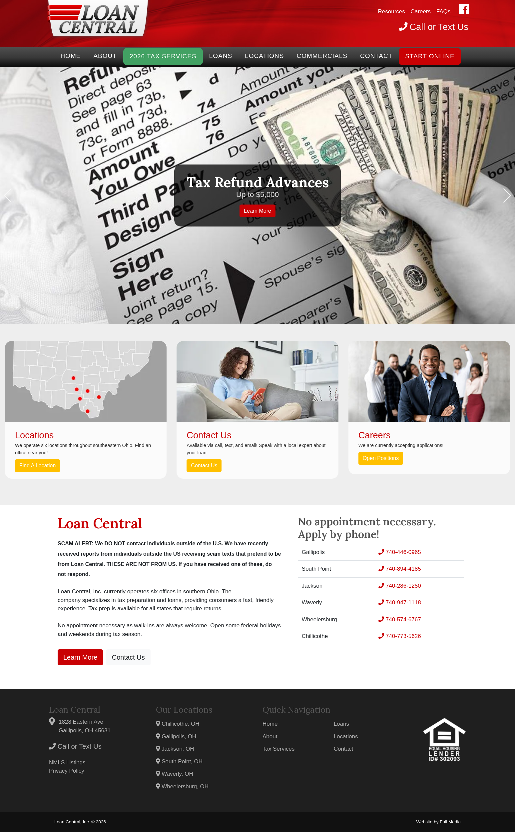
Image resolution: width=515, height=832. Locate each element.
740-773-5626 (399, 636)
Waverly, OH (174, 774)
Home (70, 55)
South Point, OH (179, 761)
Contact (376, 55)
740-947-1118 (399, 602)
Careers (421, 11)
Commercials (321, 55)
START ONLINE (429, 56)
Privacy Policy (66, 771)
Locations (264, 55)
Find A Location (37, 465)
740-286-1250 (399, 586)
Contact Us (204, 465)
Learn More (257, 211)
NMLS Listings (67, 762)
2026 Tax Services (163, 56)
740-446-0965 (399, 552)
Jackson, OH (175, 749)
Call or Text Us (75, 746)
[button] (7, 195)
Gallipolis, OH (176, 736)
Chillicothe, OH (178, 724)
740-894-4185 (399, 569)
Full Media (450, 821)
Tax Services (278, 749)
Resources (391, 11)
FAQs (443, 11)
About (105, 55)
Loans (220, 55)
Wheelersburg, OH (182, 786)
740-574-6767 (399, 619)
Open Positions (381, 458)
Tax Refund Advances (258, 182)
